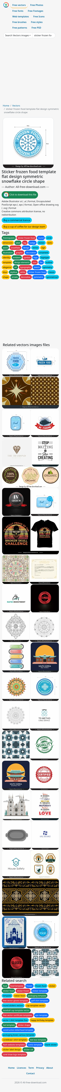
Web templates (20, 16)
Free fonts (17, 10)
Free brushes (19, 22)
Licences (21, 1067)
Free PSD (36, 27)
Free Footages (35, 10)
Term (31, 1067)
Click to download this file (20, 195)
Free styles (37, 22)
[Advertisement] (30, 72)
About (49, 1067)
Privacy (40, 1067)
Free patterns (19, 27)
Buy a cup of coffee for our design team (24, 226)
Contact (30, 1073)
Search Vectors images (17, 35)
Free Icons (38, 16)
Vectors (16, 105)
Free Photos (36, 5)
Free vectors (19, 5)
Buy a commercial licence (17, 220)
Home (6, 105)
